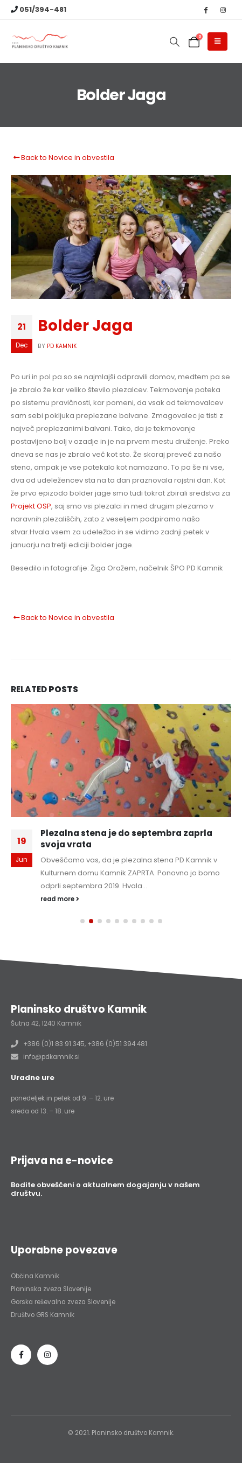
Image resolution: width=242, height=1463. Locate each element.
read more (59, 899)
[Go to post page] (121, 760)
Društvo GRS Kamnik (42, 1315)
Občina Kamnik (35, 1276)
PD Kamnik (62, 346)
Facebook (21, 1354)
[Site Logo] (40, 42)
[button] (175, 42)
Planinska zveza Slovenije (51, 1289)
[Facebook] (205, 9)
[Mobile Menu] (217, 41)
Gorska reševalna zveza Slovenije (63, 1302)
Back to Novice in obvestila (62, 157)
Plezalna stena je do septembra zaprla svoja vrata (126, 838)
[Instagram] (223, 9)
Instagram (47, 1354)
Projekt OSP (31, 506)
